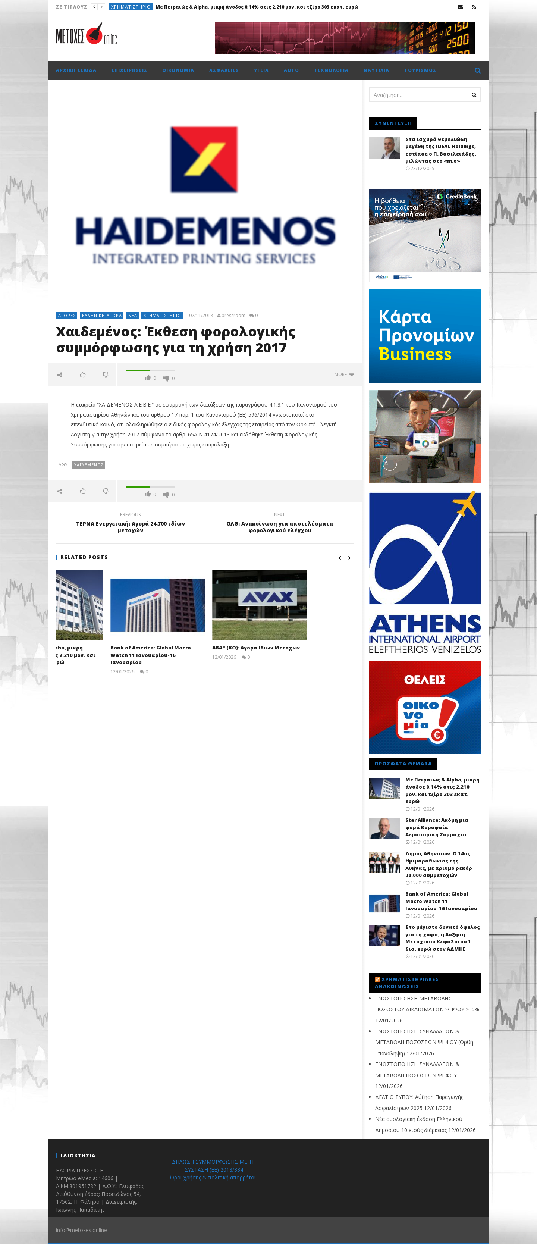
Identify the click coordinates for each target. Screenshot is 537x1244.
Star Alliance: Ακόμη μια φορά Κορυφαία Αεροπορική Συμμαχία (436, 827)
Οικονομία (178, 70)
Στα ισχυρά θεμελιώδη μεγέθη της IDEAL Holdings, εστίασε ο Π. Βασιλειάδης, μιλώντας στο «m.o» (440, 150)
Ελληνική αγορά (102, 315)
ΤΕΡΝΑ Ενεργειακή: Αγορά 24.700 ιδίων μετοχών (130, 524)
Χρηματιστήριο (131, 7)
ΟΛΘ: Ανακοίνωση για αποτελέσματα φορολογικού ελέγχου (280, 524)
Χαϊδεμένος (89, 464)
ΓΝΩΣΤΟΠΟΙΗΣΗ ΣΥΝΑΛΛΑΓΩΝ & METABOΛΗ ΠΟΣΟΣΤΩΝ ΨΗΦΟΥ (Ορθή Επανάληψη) (424, 1042)
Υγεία (261, 70)
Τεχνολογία (331, 70)
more (344, 374)
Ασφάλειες (224, 70)
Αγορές (67, 315)
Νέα (132, 315)
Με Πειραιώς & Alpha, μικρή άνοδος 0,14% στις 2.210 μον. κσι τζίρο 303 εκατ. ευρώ (257, 7)
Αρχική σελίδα (76, 70)
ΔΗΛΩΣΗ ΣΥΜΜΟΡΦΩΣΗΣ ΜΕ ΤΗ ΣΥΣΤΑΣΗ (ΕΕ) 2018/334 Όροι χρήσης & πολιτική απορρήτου (214, 1169)
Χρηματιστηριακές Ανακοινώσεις (407, 983)
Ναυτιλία (376, 70)
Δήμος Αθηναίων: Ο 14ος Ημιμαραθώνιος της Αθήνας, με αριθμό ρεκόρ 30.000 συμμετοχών (438, 864)
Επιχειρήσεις (129, 70)
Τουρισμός (420, 70)
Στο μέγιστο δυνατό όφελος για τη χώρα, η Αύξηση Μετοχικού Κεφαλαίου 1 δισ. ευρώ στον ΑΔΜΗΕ (442, 938)
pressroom (233, 316)
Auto (291, 70)
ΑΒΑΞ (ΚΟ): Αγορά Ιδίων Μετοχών (303, 647)
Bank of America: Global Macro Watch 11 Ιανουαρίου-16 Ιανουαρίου (198, 654)
